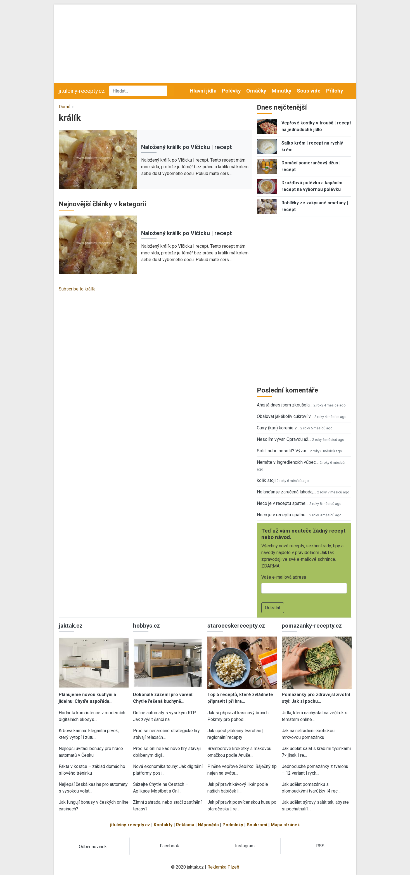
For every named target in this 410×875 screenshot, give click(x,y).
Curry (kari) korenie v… (278, 428)
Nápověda (208, 824)
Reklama (185, 824)
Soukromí (257, 824)
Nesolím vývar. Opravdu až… (284, 439)
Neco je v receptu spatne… (282, 503)
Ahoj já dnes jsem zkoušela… (284, 405)
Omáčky (256, 91)
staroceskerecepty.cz (236, 625)
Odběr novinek (93, 846)
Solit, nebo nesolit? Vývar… (283, 450)
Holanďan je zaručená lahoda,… (286, 492)
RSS (320, 845)
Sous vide (309, 91)
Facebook (169, 845)
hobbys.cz (146, 625)
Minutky (281, 91)
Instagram (245, 845)
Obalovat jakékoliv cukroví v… (285, 416)
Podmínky (232, 824)
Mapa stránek (285, 824)
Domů (64, 106)
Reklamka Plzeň (223, 867)
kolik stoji (266, 480)
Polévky (231, 91)
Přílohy (334, 91)
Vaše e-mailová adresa (283, 577)
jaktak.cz (70, 625)
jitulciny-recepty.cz (82, 91)
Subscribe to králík (77, 289)
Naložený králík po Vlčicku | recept (186, 147)
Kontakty (163, 824)
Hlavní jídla (203, 91)
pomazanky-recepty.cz (312, 625)
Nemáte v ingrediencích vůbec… (288, 462)
